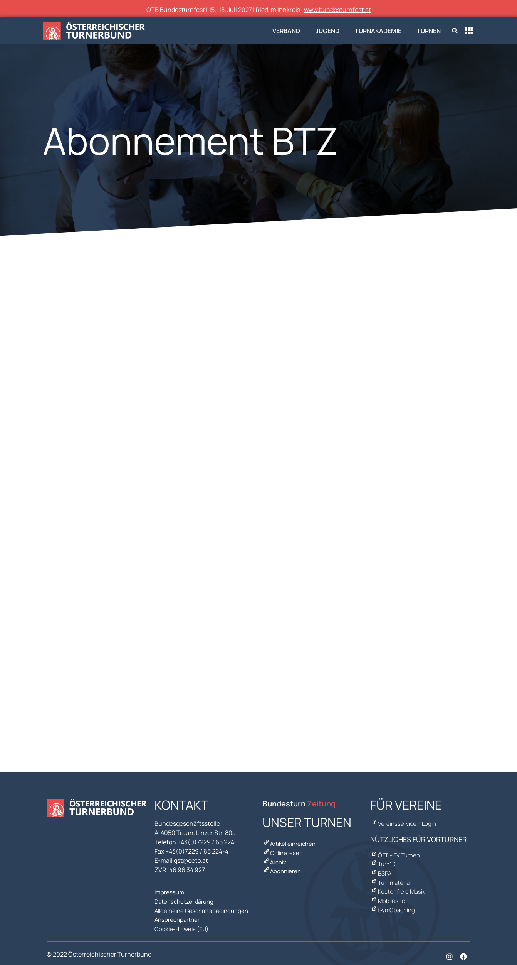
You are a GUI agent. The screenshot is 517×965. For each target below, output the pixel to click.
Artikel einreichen (291, 843)
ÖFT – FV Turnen (396, 853)
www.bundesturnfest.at (337, 9)
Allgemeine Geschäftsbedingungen (204, 907)
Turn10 (383, 860)
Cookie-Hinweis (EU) (183, 922)
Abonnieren (282, 866)
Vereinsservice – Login (404, 823)
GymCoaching (393, 899)
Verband (286, 31)
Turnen (429, 31)
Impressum (170, 891)
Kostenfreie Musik (398, 883)
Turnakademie (378, 31)
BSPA (381, 868)
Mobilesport (390, 891)
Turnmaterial (391, 876)
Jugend (327, 31)
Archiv (275, 858)
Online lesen (284, 850)
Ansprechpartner (178, 914)
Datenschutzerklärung (186, 899)
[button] (454, 31)
